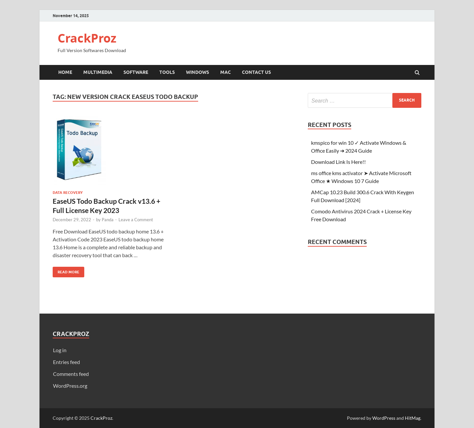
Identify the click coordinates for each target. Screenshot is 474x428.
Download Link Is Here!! (338, 162)
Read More (66, 270)
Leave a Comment (135, 219)
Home (65, 72)
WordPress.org (70, 385)
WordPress (383, 418)
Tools (167, 72)
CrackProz (87, 38)
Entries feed (66, 362)
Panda (108, 219)
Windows (197, 72)
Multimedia (97, 72)
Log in (59, 350)
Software (135, 72)
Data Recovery (68, 192)
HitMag (412, 418)
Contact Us (256, 72)
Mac (225, 72)
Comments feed (71, 374)
